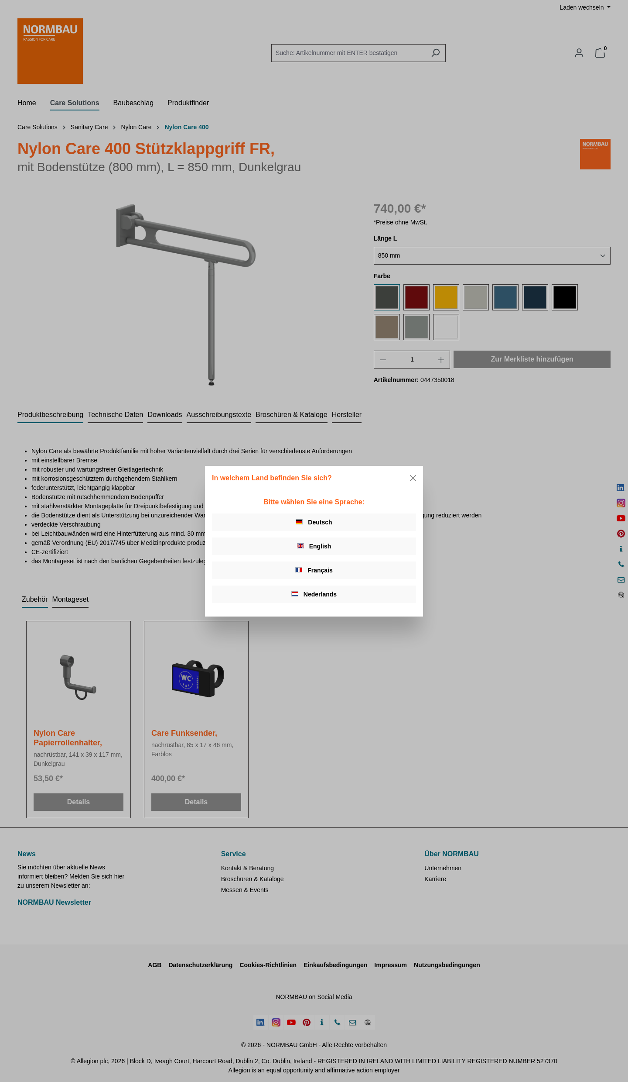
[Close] (413, 478)
